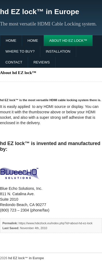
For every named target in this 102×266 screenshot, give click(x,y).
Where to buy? (20, 51)
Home (11, 41)
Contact (13, 62)
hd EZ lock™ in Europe (39, 12)
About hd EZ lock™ (68, 41)
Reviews (41, 62)
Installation (58, 51)
